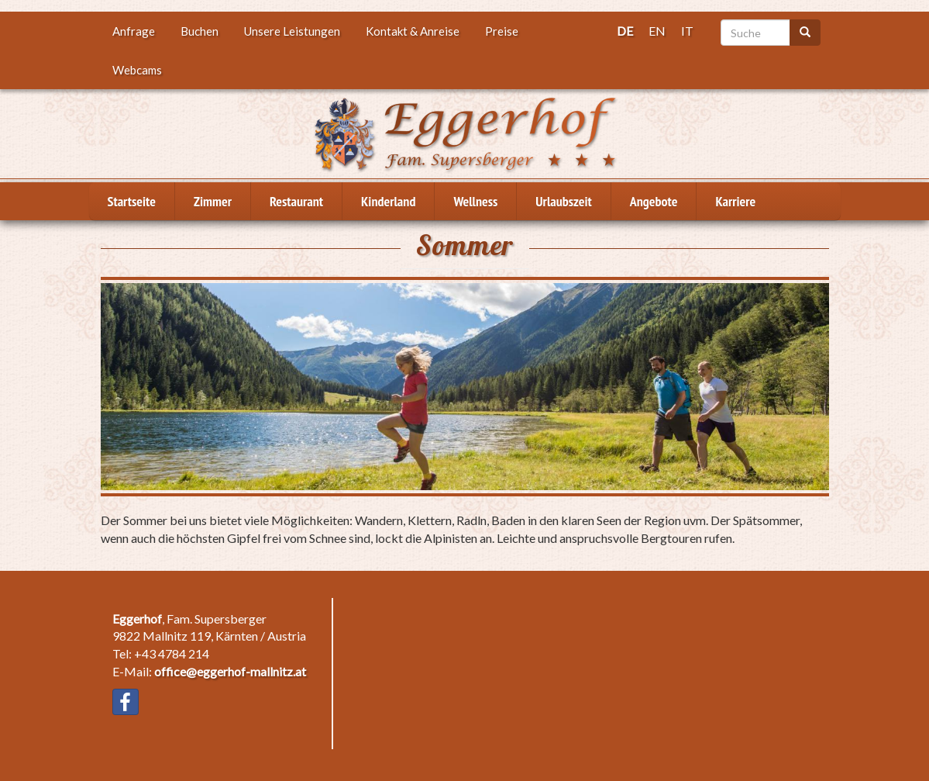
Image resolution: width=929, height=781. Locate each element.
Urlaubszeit (563, 201)
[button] (465, 386)
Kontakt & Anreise (412, 31)
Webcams (137, 70)
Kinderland (388, 201)
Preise (501, 31)
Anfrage (133, 31)
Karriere (735, 201)
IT (687, 30)
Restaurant (296, 201)
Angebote (654, 201)
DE (625, 30)
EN (657, 30)
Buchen (199, 31)
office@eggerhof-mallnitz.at (230, 671)
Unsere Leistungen (292, 31)
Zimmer (213, 201)
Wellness (475, 201)
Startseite (132, 201)
